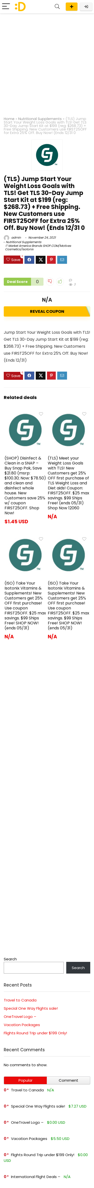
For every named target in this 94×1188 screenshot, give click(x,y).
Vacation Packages (22, 1024)
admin (12, 237)
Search (10, 959)
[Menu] (6, 6)
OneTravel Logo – (20, 1016)
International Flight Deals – (35, 1176)
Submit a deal (71, 6)
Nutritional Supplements (40, 118)
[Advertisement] (47, 63)
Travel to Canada (20, 1000)
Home (9, 118)
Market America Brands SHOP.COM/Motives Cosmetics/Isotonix (38, 247)
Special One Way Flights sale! (31, 1008)
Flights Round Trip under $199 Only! (35, 1033)
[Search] (57, 6)
